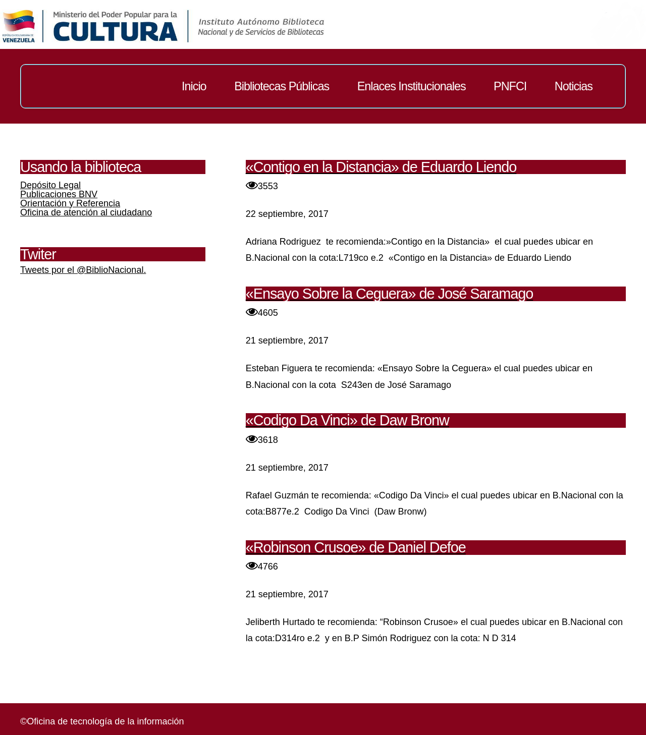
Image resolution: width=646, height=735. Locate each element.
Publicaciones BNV (58, 194)
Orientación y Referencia (70, 203)
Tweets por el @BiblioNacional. (83, 270)
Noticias (574, 86)
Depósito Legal (50, 185)
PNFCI (510, 86)
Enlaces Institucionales (411, 86)
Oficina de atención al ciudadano (86, 212)
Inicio (194, 86)
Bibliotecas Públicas (281, 86)
